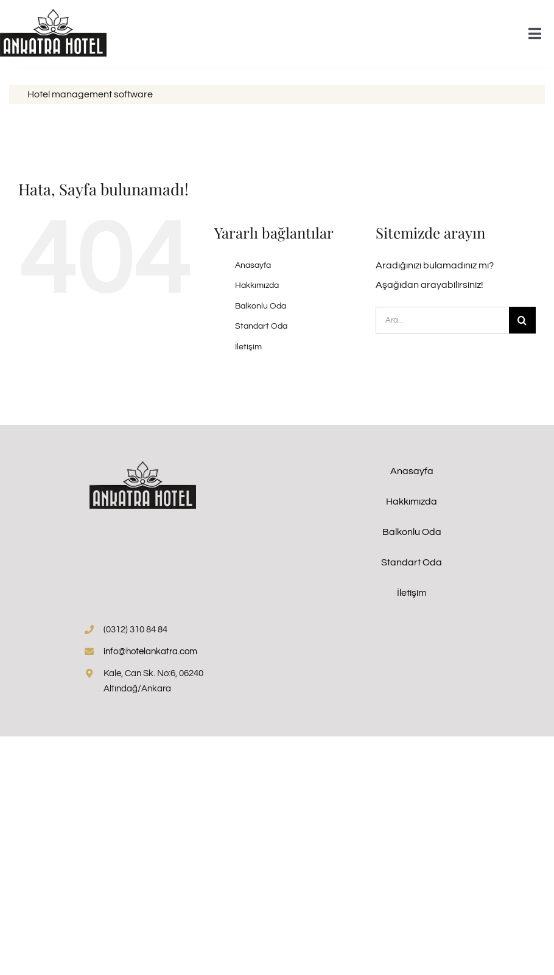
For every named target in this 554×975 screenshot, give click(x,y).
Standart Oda (261, 326)
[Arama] (522, 320)
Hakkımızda (257, 285)
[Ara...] (442, 320)
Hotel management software (90, 94)
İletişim (248, 347)
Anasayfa (253, 265)
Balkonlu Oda (260, 306)
